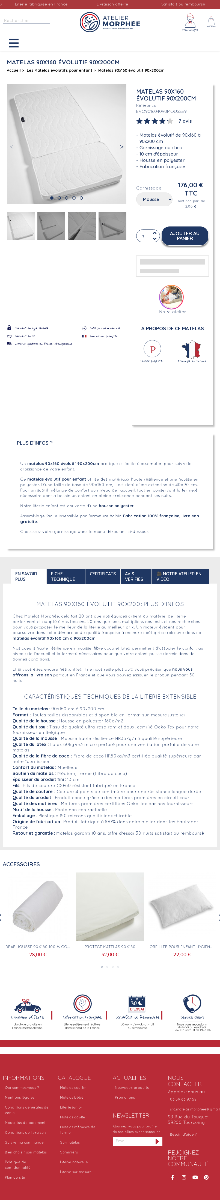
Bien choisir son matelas (26, 1152)
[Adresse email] (133, 1141)
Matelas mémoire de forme (78, 1130)
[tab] (164, 120)
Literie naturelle (74, 1162)
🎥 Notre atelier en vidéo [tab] (178, 576)
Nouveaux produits (132, 1088)
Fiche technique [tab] (63, 576)
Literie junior (71, 1107)
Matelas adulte (72, 1117)
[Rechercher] (26, 21)
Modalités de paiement (25, 1123)
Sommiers (69, 1152)
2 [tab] (107, 967)
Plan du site (15, 1177)
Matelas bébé (72, 1097)
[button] (18, 43)
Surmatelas (70, 1142)
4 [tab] (118, 967)
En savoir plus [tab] (26, 576)
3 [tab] (112, 967)
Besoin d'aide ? (183, 1134)
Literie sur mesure (76, 1172)
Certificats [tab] (103, 573)
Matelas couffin (73, 1088)
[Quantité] (147, 235)
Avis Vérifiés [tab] (134, 576)
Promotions (125, 1097)
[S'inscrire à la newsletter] (157, 1141)
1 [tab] (102, 967)
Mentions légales (19, 1097)
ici (182, 715)
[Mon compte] (190, 22)
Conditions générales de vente (27, 1110)
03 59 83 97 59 (183, 1099)
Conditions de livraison (25, 1133)
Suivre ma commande (24, 1142)
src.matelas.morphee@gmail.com (194, 1109)
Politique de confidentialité (18, 1165)
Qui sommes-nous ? (22, 1088)
